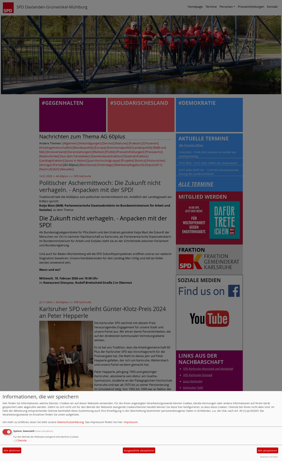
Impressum (131, 422)
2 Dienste (20, 440)
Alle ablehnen (12, 450)
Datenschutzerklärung (70, 422)
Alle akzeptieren (267, 450)
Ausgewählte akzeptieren (139, 450)
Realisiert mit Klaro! (269, 456)
